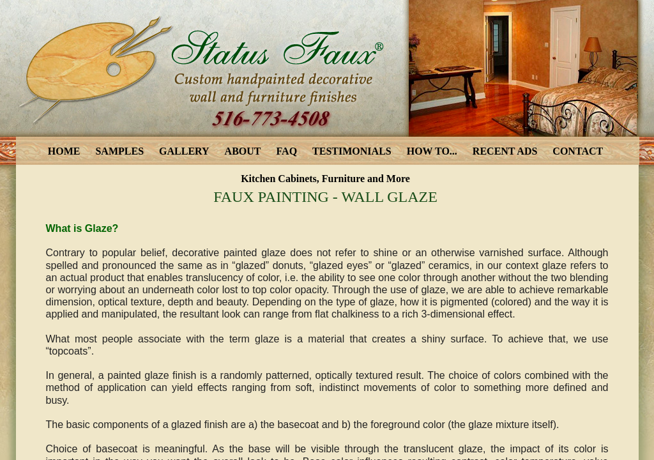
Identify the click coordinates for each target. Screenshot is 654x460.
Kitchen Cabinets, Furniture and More (325, 178)
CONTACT (577, 151)
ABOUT (243, 151)
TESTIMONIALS (352, 151)
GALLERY (184, 151)
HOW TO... (432, 151)
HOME (64, 151)
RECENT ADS (505, 151)
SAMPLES (119, 151)
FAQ (287, 151)
